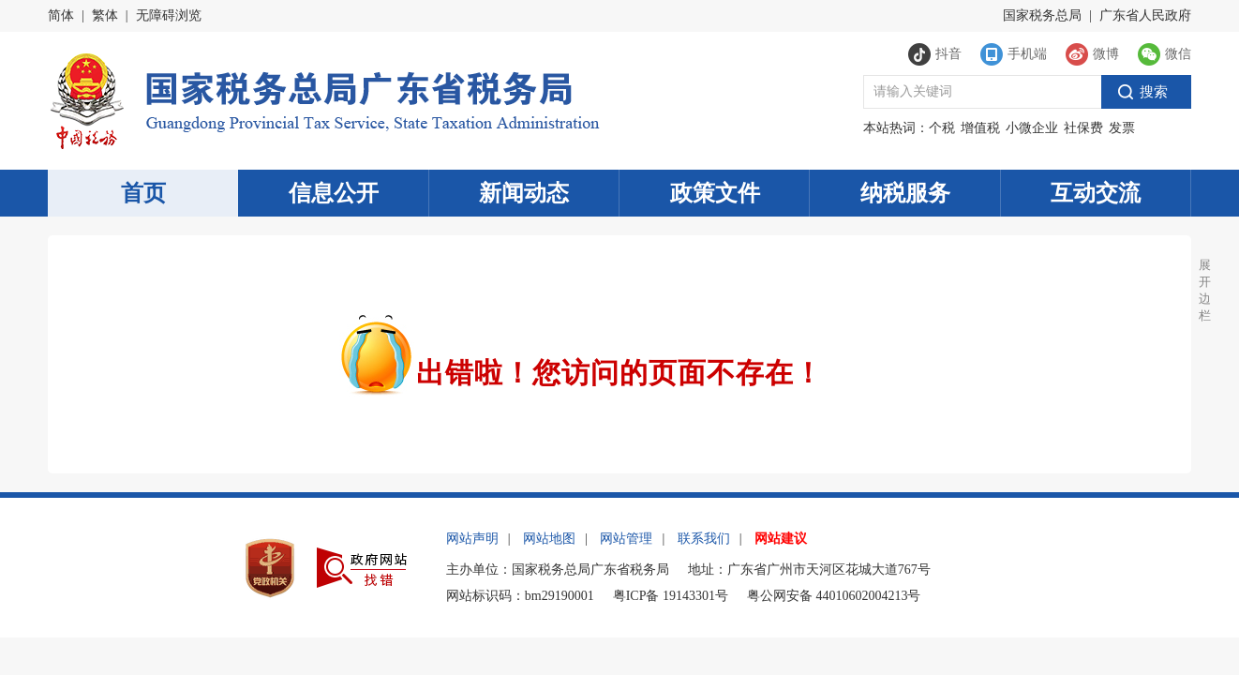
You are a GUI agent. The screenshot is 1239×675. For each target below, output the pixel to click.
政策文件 (715, 193)
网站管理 (626, 539)
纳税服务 (905, 193)
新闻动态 (524, 193)
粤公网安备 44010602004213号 (834, 596)
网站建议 (780, 539)
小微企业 (1032, 128)
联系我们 (704, 539)
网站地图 (549, 539)
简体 (61, 15)
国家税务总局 (1042, 15)
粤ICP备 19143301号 (670, 596)
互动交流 (1096, 193)
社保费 (1083, 128)
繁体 (105, 15)
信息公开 (334, 193)
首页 (143, 193)
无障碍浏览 (169, 15)
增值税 (980, 128)
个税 (942, 128)
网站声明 (472, 539)
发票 (1122, 128)
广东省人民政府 (1145, 15)
